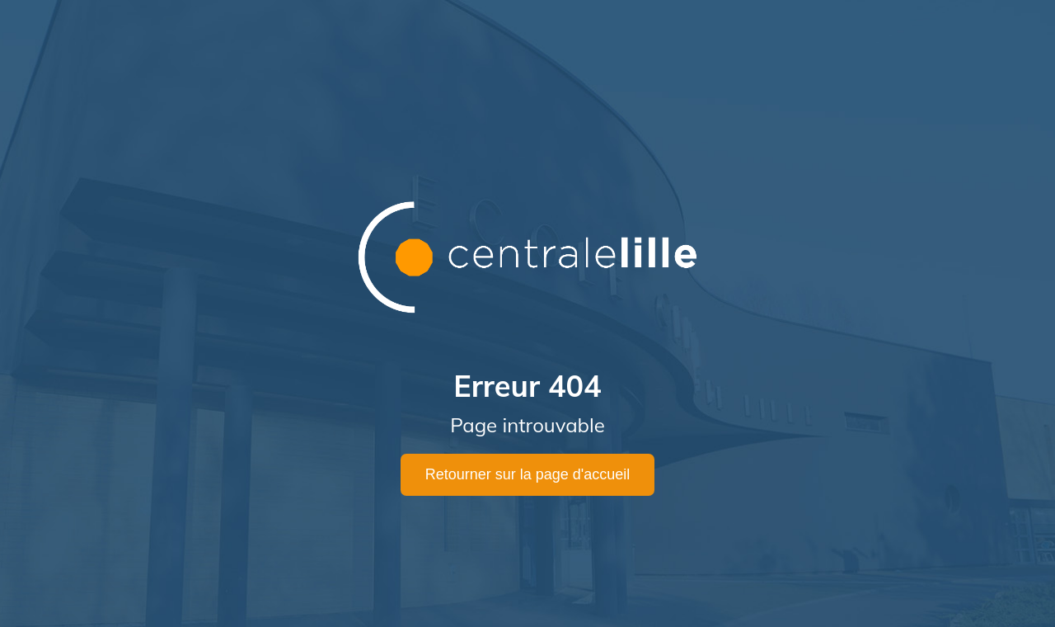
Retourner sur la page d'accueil (528, 474)
